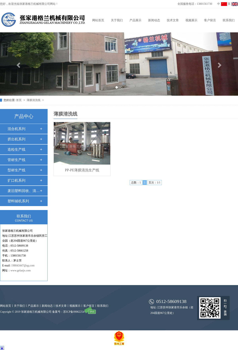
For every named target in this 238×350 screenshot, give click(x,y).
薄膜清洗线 (34, 100)
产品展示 (135, 20)
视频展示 (191, 20)
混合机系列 (16, 129)
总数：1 (136, 182)
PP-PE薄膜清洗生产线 (82, 170)
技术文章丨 (62, 305)
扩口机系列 (16, 180)
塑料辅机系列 (18, 201)
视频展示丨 (76, 305)
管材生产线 (16, 160)
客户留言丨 (90, 305)
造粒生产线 (16, 149)
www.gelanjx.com (21, 270)
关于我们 (117, 20)
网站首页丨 (7, 305)
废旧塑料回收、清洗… (24, 191)
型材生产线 (16, 170)
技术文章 (173, 20)
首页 (19, 100)
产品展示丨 (35, 305)
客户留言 (210, 20)
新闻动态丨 (49, 305)
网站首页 (98, 20)
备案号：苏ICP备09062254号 (69, 311)
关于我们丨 (21, 305)
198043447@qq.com (23, 265)
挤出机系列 (16, 139)
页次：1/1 (154, 182)
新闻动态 (154, 20)
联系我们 (229, 20)
